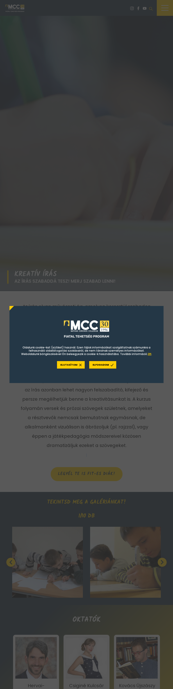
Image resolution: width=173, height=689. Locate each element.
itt (149, 354)
